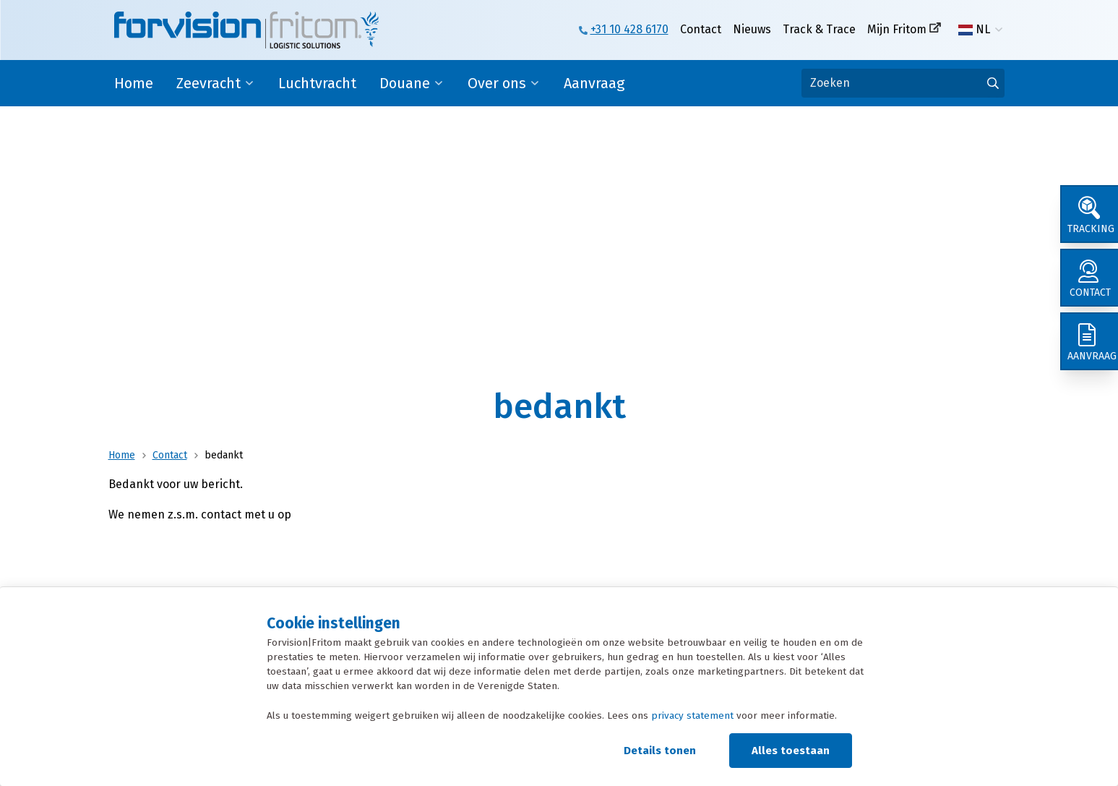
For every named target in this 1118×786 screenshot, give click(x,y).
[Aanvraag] (1089, 341)
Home (133, 83)
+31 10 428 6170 (629, 29)
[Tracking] (1089, 214)
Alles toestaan (791, 750)
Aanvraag (594, 83)
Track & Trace (819, 29)
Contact (700, 29)
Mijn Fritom (896, 29)
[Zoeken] (903, 83)
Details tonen (660, 750)
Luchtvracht (317, 83)
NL (974, 29)
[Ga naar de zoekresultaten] (993, 83)
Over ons (497, 83)
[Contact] (1089, 278)
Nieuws (752, 29)
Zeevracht (208, 83)
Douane (404, 83)
